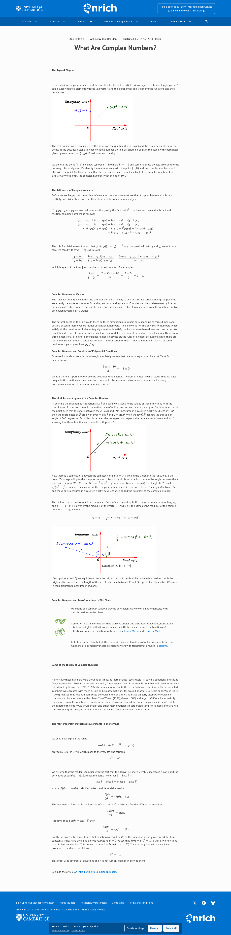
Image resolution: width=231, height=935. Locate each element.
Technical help (67, 902)
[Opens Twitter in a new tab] (195, 902)
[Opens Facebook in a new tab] (204, 902)
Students (54, 21)
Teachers (26, 21)
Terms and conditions (141, 902)
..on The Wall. (153, 631)
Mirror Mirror (131, 631)
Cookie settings (135, 928)
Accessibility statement (94, 902)
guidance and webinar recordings (186, 10)
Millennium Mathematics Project (86, 909)
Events (154, 21)
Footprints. (162, 645)
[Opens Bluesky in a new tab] (213, 902)
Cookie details (78, 930)
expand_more (36, 22)
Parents (81, 21)
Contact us (118, 902)
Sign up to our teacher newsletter (35, 902)
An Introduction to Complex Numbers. (95, 871)
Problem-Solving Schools (118, 21)
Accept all (171, 928)
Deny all (155, 928)
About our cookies (60, 930)
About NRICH (177, 21)
